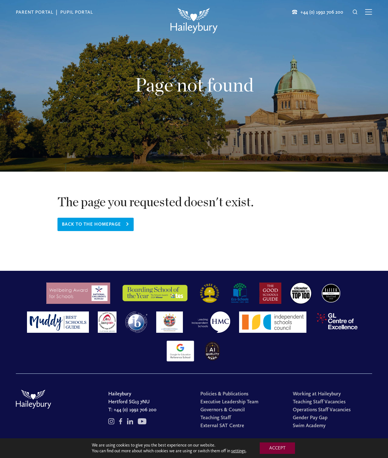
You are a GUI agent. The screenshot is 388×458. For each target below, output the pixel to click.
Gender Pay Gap (310, 417)
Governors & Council (222, 410)
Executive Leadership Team (229, 402)
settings (238, 451)
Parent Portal (34, 12)
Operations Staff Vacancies (322, 410)
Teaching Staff (215, 417)
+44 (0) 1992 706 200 (135, 410)
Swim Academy (309, 425)
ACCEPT (277, 448)
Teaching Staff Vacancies (319, 402)
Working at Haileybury (317, 394)
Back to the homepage (91, 224)
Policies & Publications (224, 394)
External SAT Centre (222, 425)
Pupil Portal (76, 12)
